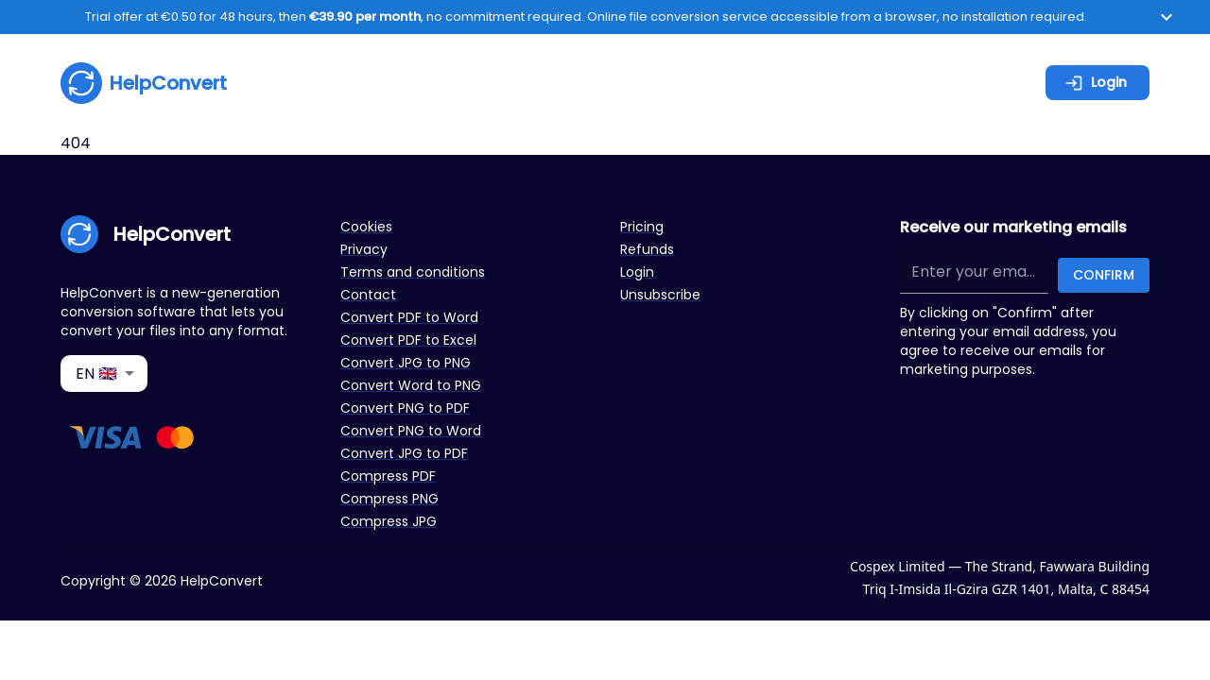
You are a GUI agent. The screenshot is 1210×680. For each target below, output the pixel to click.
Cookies (366, 226)
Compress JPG (388, 521)
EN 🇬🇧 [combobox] (96, 373)
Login (1095, 82)
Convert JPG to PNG (405, 362)
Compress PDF (388, 476)
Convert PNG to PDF (405, 408)
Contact (368, 294)
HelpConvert (143, 83)
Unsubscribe (660, 294)
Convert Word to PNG (410, 385)
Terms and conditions (412, 272)
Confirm (1103, 274)
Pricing (642, 226)
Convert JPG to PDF (404, 453)
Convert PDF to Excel (408, 340)
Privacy (364, 249)
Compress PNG (389, 498)
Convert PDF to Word (409, 317)
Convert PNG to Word (410, 430)
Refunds (647, 249)
